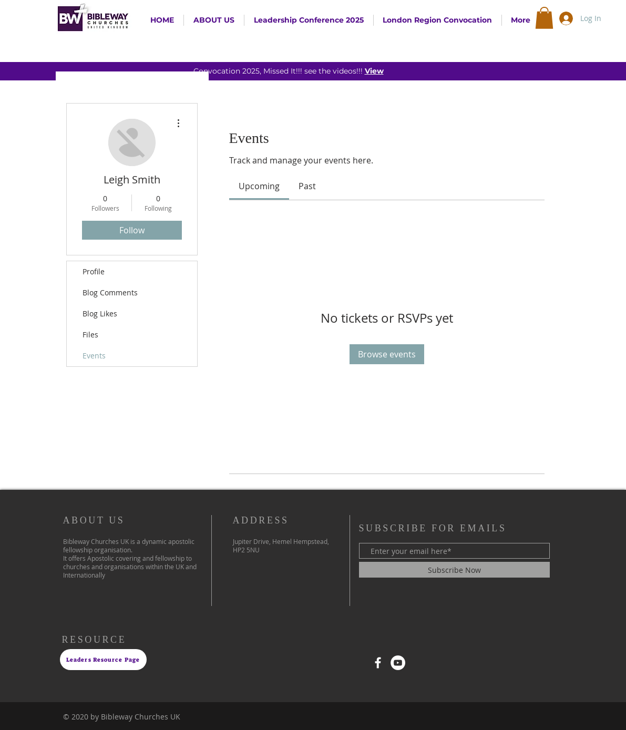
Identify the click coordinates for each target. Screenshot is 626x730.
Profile (94, 271)
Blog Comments (110, 292)
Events (94, 356)
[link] (259, 186)
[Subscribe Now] (454, 570)
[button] (544, 18)
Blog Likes (100, 313)
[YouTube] (398, 662)
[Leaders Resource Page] (103, 659)
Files (90, 335)
